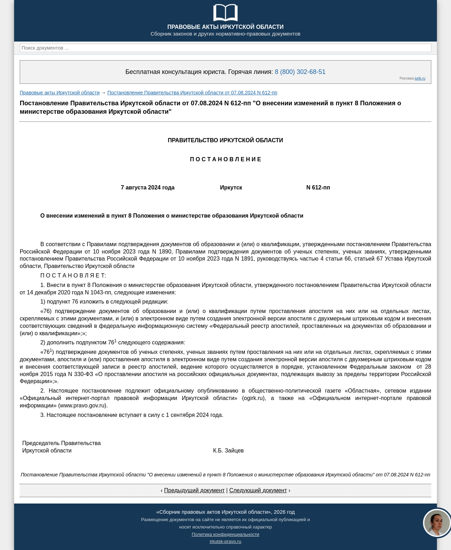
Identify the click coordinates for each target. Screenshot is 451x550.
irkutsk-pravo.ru (225, 541)
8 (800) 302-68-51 (300, 71)
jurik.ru (420, 78)
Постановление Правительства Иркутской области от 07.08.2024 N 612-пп (192, 92)
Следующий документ (258, 490)
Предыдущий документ (194, 490)
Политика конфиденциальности (225, 534)
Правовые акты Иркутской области (60, 92)
